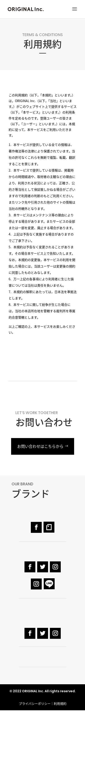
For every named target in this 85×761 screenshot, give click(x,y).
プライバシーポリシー (35, 703)
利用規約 (60, 703)
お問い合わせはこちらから (40, 446)
